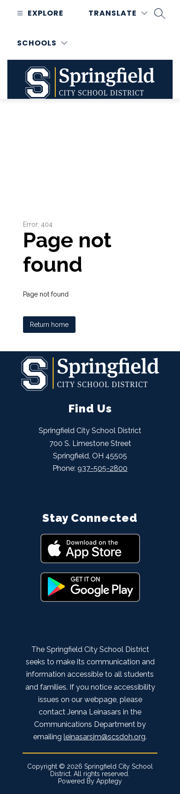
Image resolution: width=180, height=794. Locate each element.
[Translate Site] (118, 13)
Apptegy (109, 781)
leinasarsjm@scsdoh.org (104, 736)
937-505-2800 (102, 468)
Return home (49, 324)
